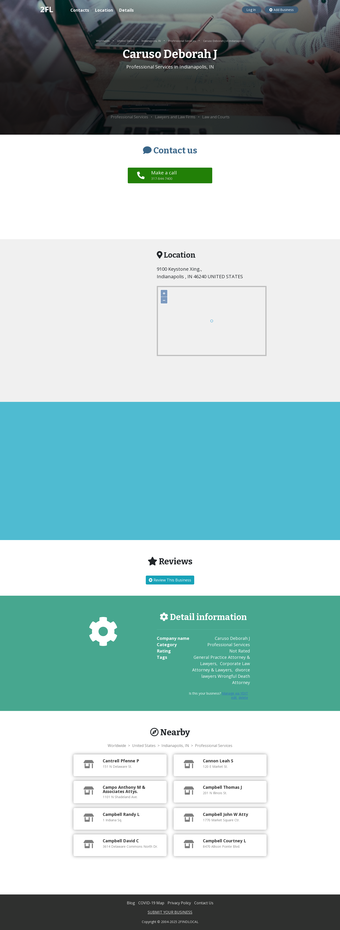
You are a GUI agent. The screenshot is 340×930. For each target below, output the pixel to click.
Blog (131, 902)
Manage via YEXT (235, 693)
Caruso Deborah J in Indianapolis (223, 41)
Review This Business (170, 580)
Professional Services (182, 41)
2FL (46, 9)
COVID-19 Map (151, 902)
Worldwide (103, 41)
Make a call (164, 175)
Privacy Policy (180, 902)
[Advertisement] (170, 92)
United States (126, 41)
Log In (252, 9)
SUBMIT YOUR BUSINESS (170, 912)
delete (243, 697)
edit (234, 697)
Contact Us (203, 902)
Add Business (281, 9)
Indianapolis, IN (151, 41)
